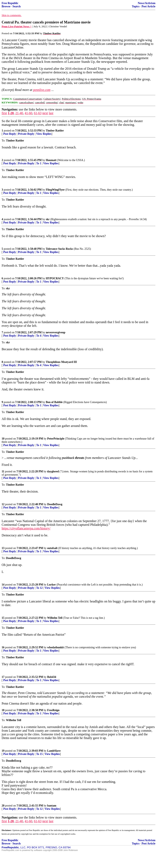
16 (3, 647)
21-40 (19, 113)
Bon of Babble (54, 402)
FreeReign (53, 710)
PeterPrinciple (55, 438)
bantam (51, 805)
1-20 (11, 113)
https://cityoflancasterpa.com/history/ (26, 528)
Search (16, 6)
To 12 (39, 587)
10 (3, 438)
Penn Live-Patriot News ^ (17, 26)
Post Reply (9, 133)
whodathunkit (55, 647)
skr (48, 219)
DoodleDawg (54, 504)
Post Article (148, 6)
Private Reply (26, 133)
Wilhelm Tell (54, 617)
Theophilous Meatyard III (61, 362)
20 (3, 805)
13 (3, 548)
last (51, 113)
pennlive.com (41, 90)
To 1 (38, 163)
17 (3, 676)
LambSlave (54, 750)
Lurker (51, 584)
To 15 (39, 754)
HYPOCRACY (55, 278)
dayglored (53, 471)
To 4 (38, 335)
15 (3, 617)
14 (3, 584)
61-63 (37, 113)
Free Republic (10, 3)
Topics (135, 6)
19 (3, 750)
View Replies (44, 133)
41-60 (28, 113)
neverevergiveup (55, 332)
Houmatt (51, 160)
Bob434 (51, 676)
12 (3, 504)
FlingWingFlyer (55, 189)
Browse (6, 6)
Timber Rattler (55, 130)
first (4, 113)
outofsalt (52, 548)
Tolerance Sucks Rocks (59, 248)
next (45, 113)
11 (3, 471)
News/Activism (146, 3)
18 (3, 710)
